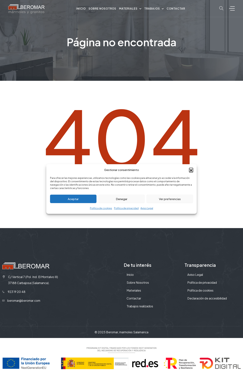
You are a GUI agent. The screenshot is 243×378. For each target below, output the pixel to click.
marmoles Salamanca (133, 332)
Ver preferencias (170, 199)
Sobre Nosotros (138, 282)
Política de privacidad (126, 208)
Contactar (176, 8)
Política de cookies (101, 208)
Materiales (128, 8)
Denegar (121, 199)
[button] (191, 170)
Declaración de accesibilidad (207, 298)
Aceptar (73, 199)
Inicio (81, 8)
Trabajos (152, 8)
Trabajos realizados (140, 306)
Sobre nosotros (102, 8)
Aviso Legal (146, 208)
